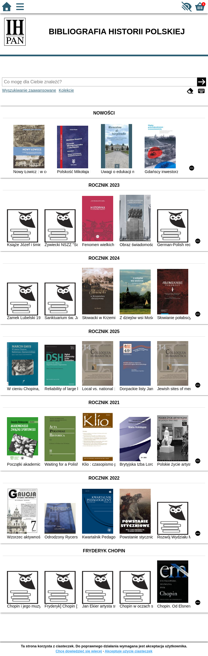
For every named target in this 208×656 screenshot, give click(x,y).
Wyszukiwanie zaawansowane (29, 90)
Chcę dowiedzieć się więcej (79, 651)
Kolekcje (66, 90)
